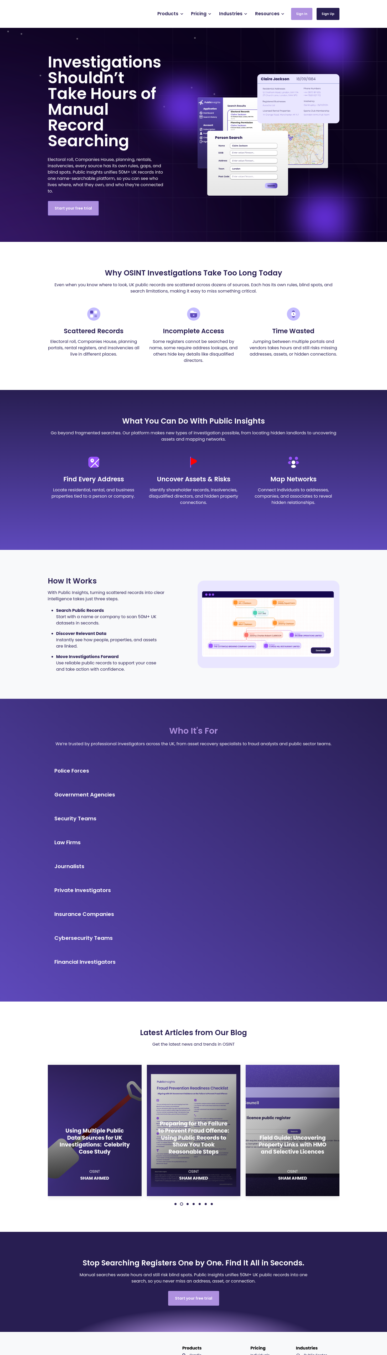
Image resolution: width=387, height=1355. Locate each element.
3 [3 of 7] (188, 1061)
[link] (76, 14)
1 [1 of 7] (175, 1061)
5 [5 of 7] (200, 1061)
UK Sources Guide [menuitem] (320, 1285)
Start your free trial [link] (73, 208)
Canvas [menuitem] (192, 1220)
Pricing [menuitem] (258, 1205)
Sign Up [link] (328, 14)
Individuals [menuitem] (260, 1212)
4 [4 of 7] (194, 1061)
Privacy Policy (243, 1339)
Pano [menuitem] (190, 1237)
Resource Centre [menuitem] (319, 1277)
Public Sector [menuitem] (311, 1212)
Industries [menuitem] (307, 1205)
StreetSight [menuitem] (196, 1245)
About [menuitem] (310, 1310)
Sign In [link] (301, 14)
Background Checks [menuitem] (203, 1228)
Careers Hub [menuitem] (315, 1293)
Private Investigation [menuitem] (317, 1245)
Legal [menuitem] (304, 1237)
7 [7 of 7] (212, 1061)
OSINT (94, 1028)
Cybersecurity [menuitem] (312, 1254)
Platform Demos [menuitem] (319, 1302)
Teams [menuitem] (256, 1220)
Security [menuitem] (307, 1220)
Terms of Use (218, 1339)
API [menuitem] (188, 1254)
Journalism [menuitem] (309, 1262)
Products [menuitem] (192, 1205)
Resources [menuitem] (312, 1270)
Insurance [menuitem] (309, 1228)
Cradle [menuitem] (192, 1212)
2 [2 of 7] (181, 1061)
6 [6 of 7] (206, 1061)
